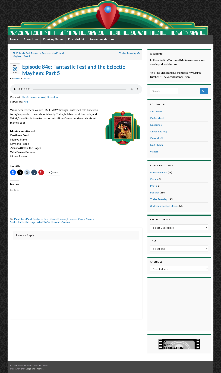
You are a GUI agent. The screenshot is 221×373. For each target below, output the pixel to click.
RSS (26, 101)
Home (14, 39)
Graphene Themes (34, 368)
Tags (153, 240)
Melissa (16, 78)
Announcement (158, 172)
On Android (156, 138)
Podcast (26, 78)
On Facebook (157, 118)
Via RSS (154, 151)
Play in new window (33, 97)
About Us (31, 39)
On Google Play (158, 131)
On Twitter (156, 111)
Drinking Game (53, 39)
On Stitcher (156, 144)
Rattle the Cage (27, 222)
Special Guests (160, 219)
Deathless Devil (23, 219)
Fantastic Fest (41, 219)
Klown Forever (58, 219)
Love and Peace (76, 219)
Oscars (154, 179)
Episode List (76, 39)
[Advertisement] (76, 204)
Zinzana (65, 222)
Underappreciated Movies (164, 205)
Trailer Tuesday (127, 53)
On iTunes (156, 124)
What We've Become (48, 222)
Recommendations (102, 39)
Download (53, 97)
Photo (153, 185)
